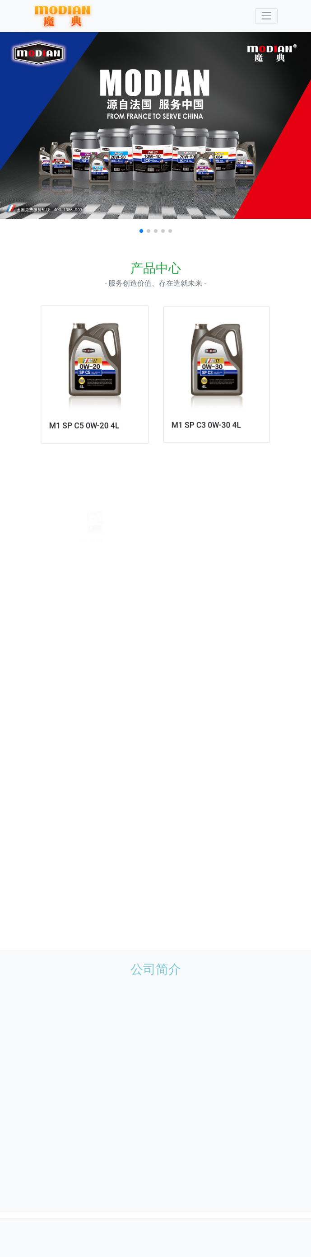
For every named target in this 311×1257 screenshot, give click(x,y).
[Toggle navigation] (266, 16)
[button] (141, 231)
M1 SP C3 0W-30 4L (207, 419)
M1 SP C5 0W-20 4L (84, 422)
